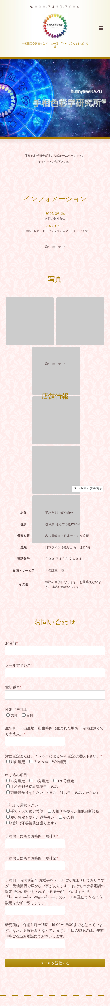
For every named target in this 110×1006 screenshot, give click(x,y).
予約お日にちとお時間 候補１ (31, 836)
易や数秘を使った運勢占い (32, 817)
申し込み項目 (17, 775)
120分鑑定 (66, 781)
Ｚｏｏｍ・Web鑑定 (50, 762)
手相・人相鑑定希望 (26, 811)
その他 (68, 817)
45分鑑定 (17, 781)
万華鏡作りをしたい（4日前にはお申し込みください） (55, 792)
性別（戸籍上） (18, 709)
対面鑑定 (17, 762)
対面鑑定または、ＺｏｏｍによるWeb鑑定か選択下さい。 (53, 756)
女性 (30, 715)
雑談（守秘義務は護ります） (34, 823)
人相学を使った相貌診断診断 (75, 811)
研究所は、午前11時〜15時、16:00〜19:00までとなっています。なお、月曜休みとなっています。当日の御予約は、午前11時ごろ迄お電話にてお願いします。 (54, 930)
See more (55, 247)
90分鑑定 (41, 781)
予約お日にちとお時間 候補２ (31, 858)
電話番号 (13, 687)
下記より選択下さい (21, 805)
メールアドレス (19, 665)
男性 (14, 715)
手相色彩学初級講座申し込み (34, 786)
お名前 (11, 643)
